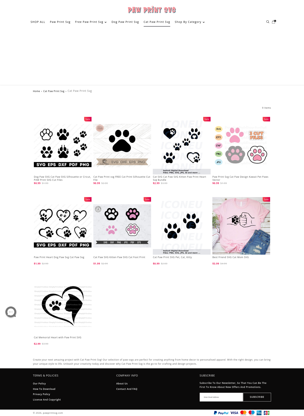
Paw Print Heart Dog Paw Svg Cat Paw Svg (59, 257)
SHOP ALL (38, 22)
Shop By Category (190, 22)
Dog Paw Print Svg (125, 22)
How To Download (44, 389)
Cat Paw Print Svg (157, 22)
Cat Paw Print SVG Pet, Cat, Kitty (172, 257)
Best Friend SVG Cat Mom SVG (230, 257)
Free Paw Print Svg (90, 22)
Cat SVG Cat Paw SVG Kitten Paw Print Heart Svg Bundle (179, 178)
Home (36, 91)
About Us (122, 383)
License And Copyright (47, 399)
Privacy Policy (41, 394)
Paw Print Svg (60, 22)
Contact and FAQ (126, 389)
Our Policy (39, 383)
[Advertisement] (152, 56)
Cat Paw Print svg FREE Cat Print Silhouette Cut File (121, 178)
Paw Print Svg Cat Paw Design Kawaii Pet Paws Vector (240, 178)
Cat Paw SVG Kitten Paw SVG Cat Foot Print (119, 257)
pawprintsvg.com (53, 412)
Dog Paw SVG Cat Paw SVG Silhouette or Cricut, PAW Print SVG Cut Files (62, 178)
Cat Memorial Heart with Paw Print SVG (57, 337)
